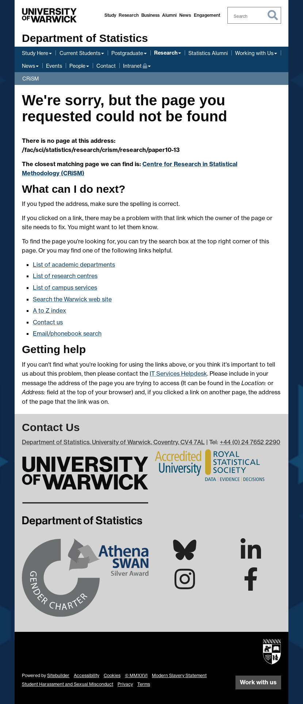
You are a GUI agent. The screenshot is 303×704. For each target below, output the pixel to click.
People (77, 66)
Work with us (258, 682)
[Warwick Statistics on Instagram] (184, 585)
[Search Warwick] (254, 15)
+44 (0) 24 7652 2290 (250, 442)
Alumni (169, 15)
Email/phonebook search (67, 333)
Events (54, 66)
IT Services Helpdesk (178, 373)
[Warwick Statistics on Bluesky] (184, 556)
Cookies (112, 675)
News (185, 15)
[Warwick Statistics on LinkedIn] (250, 556)
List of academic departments (74, 264)
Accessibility (86, 675)
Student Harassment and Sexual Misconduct (67, 684)
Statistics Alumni (208, 53)
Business (150, 15)
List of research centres (65, 275)
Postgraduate (127, 53)
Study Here (35, 53)
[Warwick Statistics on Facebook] (250, 585)
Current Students (80, 53)
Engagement (207, 15)
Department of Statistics (85, 38)
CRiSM (30, 78)
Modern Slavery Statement (179, 675)
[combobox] (254, 15)
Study (110, 15)
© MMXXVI (136, 675)
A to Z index (49, 310)
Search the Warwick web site (72, 299)
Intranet (137, 65)
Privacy (125, 684)
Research (129, 15)
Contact (106, 66)
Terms (143, 684)
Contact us (48, 322)
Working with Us (254, 53)
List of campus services (65, 287)
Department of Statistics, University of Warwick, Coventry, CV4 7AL (113, 442)
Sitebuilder (58, 675)
